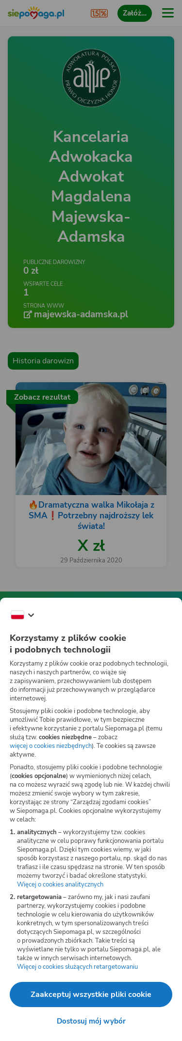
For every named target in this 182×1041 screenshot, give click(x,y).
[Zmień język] (22, 615)
